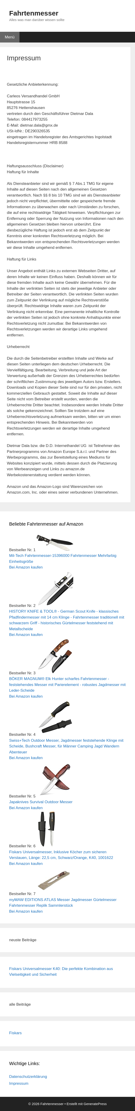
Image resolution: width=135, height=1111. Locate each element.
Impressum (18, 1083)
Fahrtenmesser (33, 13)
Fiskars (15, 1033)
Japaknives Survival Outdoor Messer (41, 802)
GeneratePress (95, 1104)
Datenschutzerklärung (28, 1076)
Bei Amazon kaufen (26, 567)
